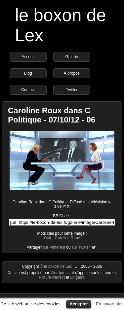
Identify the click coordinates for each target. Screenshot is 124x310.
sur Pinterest (54, 247)
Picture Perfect (52, 277)
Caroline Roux (67, 238)
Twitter (71, 89)
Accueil (27, 56)
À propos (72, 73)
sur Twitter (81, 247)
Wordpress (60, 272)
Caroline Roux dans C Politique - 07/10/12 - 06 (51, 115)
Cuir (47, 238)
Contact (28, 89)
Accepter (78, 303)
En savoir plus (110, 303)
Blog (28, 73)
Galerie (71, 56)
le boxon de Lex (58, 266)
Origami (77, 277)
